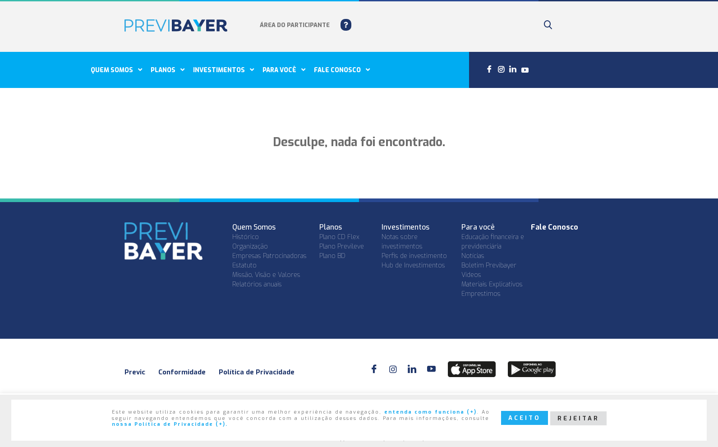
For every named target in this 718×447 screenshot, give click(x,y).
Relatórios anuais (257, 284)
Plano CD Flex (339, 237)
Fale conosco (342, 70)
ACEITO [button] (524, 418)
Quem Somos (116, 70)
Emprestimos (481, 294)
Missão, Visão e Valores (266, 275)
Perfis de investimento (414, 256)
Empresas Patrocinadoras (269, 256)
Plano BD (332, 256)
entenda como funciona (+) (430, 412)
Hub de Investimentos (413, 265)
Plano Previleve (341, 246)
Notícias (472, 256)
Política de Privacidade (257, 372)
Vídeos (471, 275)
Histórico (245, 237)
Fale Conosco (554, 227)
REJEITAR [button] (578, 418)
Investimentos (223, 70)
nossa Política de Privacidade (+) (169, 424)
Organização (250, 246)
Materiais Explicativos (492, 284)
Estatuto (244, 265)
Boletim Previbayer (488, 265)
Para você (283, 70)
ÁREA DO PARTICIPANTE (295, 25)
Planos (167, 70)
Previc (134, 372)
